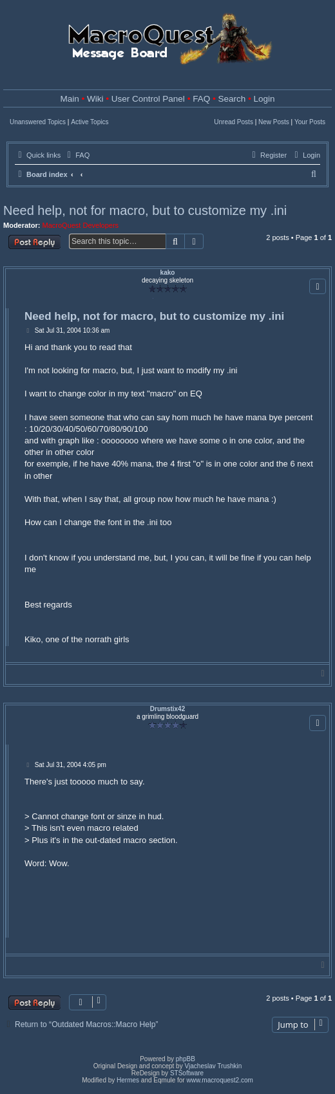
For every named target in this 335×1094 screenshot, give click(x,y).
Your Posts (309, 121)
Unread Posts (233, 121)
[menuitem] (77, 155)
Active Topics (89, 121)
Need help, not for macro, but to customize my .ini (145, 210)
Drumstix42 (167, 708)
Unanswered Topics (38, 121)
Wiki (95, 99)
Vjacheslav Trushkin (213, 1066)
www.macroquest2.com (219, 1080)
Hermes (128, 1080)
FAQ (201, 99)
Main (70, 99)
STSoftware (187, 1073)
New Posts (273, 121)
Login (263, 99)
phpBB (185, 1058)
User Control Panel (148, 99)
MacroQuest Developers (81, 225)
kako (167, 272)
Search (231, 99)
